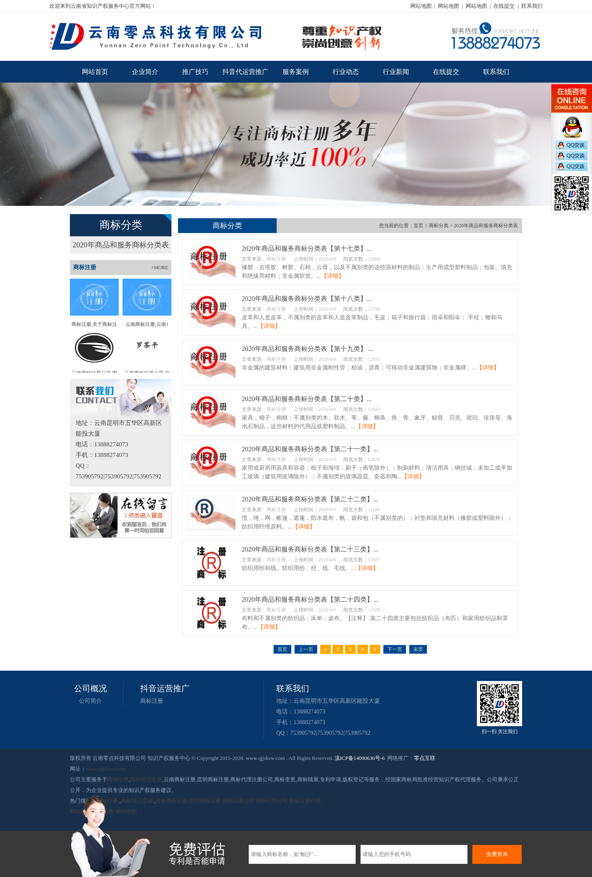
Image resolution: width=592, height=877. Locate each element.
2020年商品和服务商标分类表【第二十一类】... (310, 448)
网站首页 (95, 71)
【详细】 (332, 276)
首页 (418, 225)
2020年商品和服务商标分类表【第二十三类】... (310, 549)
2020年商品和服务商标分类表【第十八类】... (307, 298)
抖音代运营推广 (245, 71)
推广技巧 (195, 71)
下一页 (394, 649)
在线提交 (504, 6)
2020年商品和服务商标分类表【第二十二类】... (310, 499)
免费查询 (497, 854)
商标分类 (439, 225)
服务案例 (295, 71)
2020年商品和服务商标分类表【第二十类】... (307, 398)
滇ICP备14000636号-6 (360, 758)
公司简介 (90, 701)
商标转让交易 (146, 779)
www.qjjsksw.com (105, 769)
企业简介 (145, 71)
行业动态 (346, 71)
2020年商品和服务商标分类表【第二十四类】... (310, 599)
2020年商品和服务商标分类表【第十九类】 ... (307, 348)
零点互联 (424, 758)
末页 (418, 649)
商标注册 (151, 701)
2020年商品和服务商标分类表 (121, 245)
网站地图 (421, 6)
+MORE (159, 267)
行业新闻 (396, 71)
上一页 (305, 649)
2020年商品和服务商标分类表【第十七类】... (307, 248)
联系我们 (532, 6)
